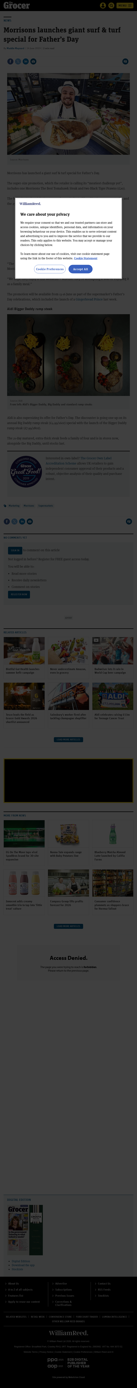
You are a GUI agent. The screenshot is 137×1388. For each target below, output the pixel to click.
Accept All (80, 269)
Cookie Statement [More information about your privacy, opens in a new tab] (85, 258)
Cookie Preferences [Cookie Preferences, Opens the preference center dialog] (50, 269)
